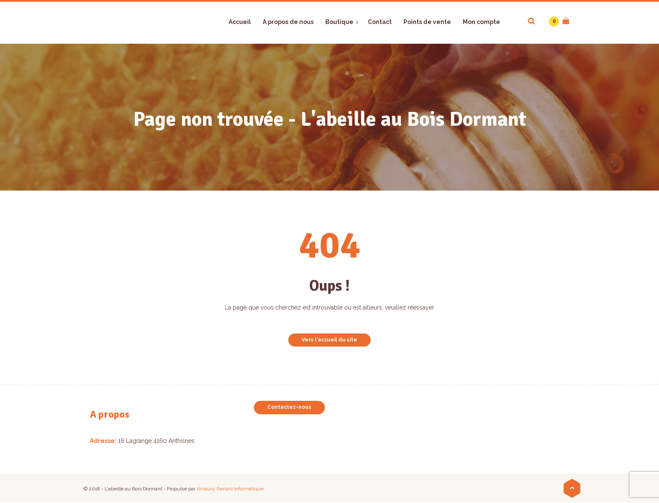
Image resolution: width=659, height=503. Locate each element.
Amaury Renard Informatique (230, 489)
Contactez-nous (289, 407)
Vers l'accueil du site (329, 340)
